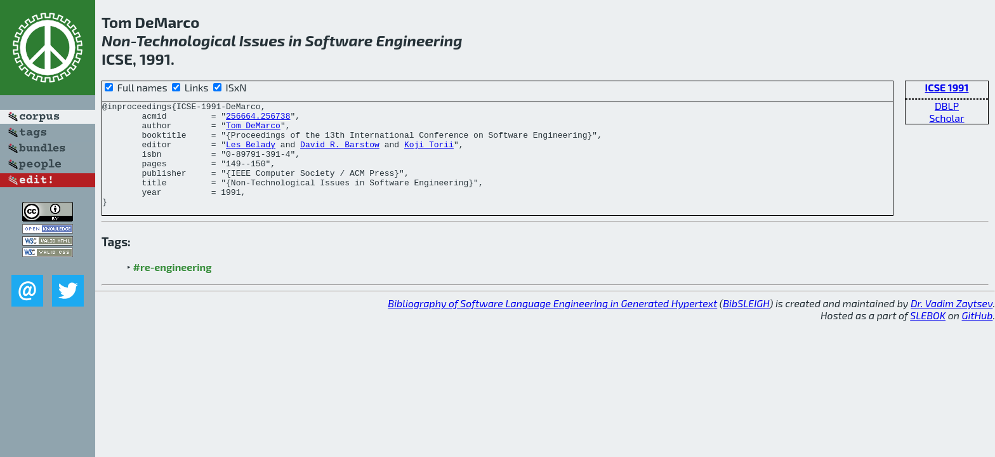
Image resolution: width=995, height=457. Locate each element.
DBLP (947, 106)
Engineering (419, 40)
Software (339, 40)
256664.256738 (258, 119)
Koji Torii (429, 153)
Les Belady (250, 153)
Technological (185, 40)
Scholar (946, 118)
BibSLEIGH (746, 324)
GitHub (977, 336)
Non (116, 40)
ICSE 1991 (947, 87)
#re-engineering (172, 288)
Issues (262, 40)
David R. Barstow (339, 153)
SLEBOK (928, 336)
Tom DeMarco (253, 130)
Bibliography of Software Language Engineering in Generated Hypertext (552, 324)
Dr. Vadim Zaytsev (951, 324)
